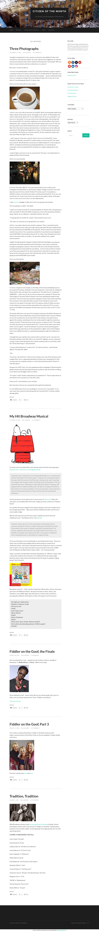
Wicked (39, 518)
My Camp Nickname (73, 90)
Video (43, 30)
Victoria (16, 202)
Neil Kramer (27, 52)
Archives (51, 30)
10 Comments (34, 800)
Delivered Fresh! (72, 75)
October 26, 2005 (15, 420)
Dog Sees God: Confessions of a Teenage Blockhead (26, 469)
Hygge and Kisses (72, 96)
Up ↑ (88, 923)
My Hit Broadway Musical (29, 416)
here (26, 773)
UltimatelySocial (62, 930)
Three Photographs (24, 48)
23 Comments (36, 420)
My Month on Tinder (73, 87)
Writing (18, 30)
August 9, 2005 (14, 800)
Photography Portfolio (31, 30)
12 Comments (35, 728)
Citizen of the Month (49, 11)
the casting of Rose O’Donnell (38, 824)
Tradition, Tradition (24, 796)
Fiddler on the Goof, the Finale (33, 651)
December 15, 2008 (15, 52)
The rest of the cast (16, 701)
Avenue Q (47, 499)
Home (11, 30)
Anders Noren (81, 923)
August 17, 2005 (14, 728)
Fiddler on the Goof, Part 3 (30, 724)
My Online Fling (72, 93)
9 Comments (35, 655)
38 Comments (37, 52)
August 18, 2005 (14, 655)
